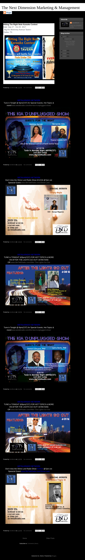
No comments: (28, 87)
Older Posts (50, 538)
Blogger (54, 556)
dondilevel (75, 23)
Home (25, 538)
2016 (65, 50)
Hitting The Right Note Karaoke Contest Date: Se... (69, 44)
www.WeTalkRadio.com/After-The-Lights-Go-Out (30, 262)
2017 (65, 36)
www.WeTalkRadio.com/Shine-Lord (35, 183)
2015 (65, 53)
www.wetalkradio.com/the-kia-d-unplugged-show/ (31, 105)
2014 (65, 56)
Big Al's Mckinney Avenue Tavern (17, 30)
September (68, 39)
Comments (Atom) (33, 543)
